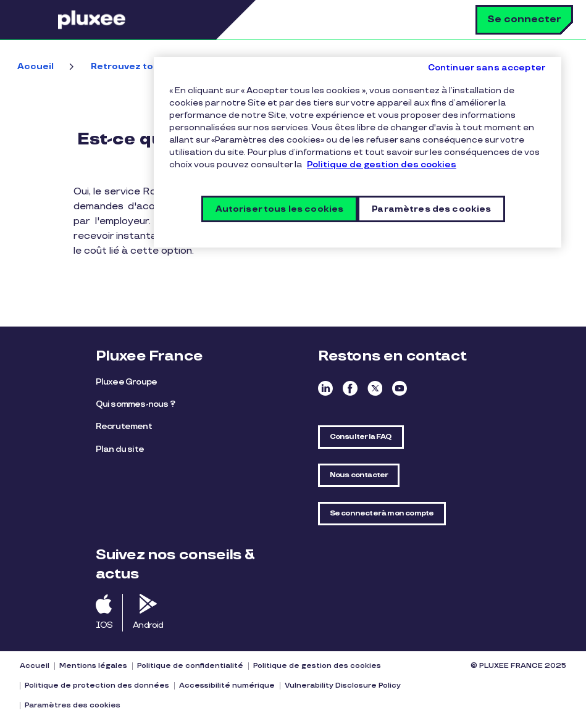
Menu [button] (40, 20)
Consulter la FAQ (361, 436)
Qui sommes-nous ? (135, 404)
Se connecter (524, 19)
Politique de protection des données (97, 685)
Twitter (374, 388)
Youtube (399, 388)
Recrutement (124, 426)
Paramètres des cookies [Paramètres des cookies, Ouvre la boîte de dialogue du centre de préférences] (431, 209)
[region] (357, 152)
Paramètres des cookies (72, 705)
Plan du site (120, 449)
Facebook (350, 388)
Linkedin (325, 388)
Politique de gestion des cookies (317, 665)
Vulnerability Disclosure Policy (343, 685)
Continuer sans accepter (487, 67)
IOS (104, 625)
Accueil (35, 66)
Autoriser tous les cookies (280, 209)
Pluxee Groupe (126, 382)
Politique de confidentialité (190, 665)
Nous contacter (359, 475)
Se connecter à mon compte (382, 513)
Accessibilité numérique (227, 685)
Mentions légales (93, 665)
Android (148, 625)
